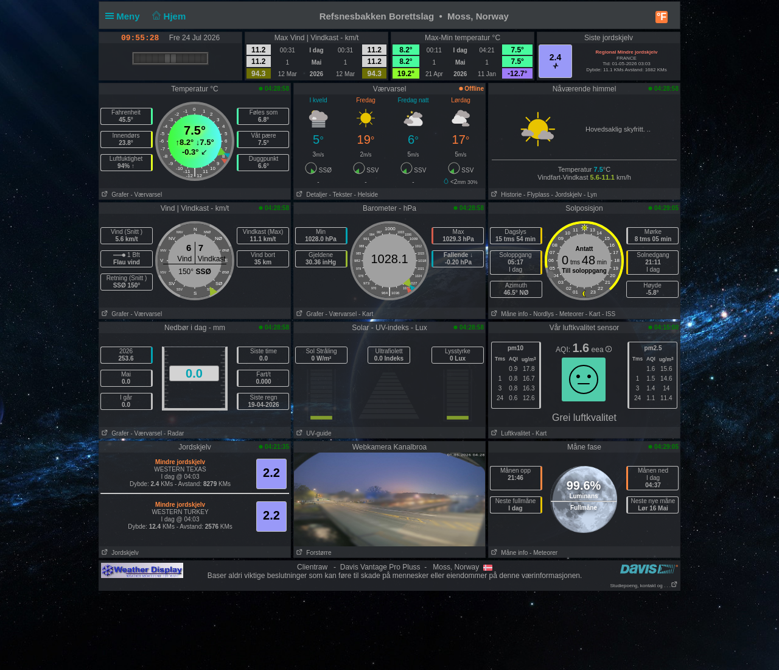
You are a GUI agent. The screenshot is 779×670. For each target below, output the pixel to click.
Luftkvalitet (509, 433)
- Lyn (590, 194)
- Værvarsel (146, 194)
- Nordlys (541, 314)
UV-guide (312, 433)
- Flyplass (536, 194)
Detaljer (310, 194)
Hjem (168, 16)
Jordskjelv (119, 552)
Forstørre (312, 552)
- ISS (608, 314)
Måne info (508, 314)
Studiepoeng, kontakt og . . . (644, 585)
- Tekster (340, 194)
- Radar (174, 433)
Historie (505, 194)
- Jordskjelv (566, 194)
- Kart (365, 314)
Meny (125, 16)
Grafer (114, 194)
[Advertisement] (389, 629)
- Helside (366, 194)
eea (602, 349)
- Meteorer (570, 314)
